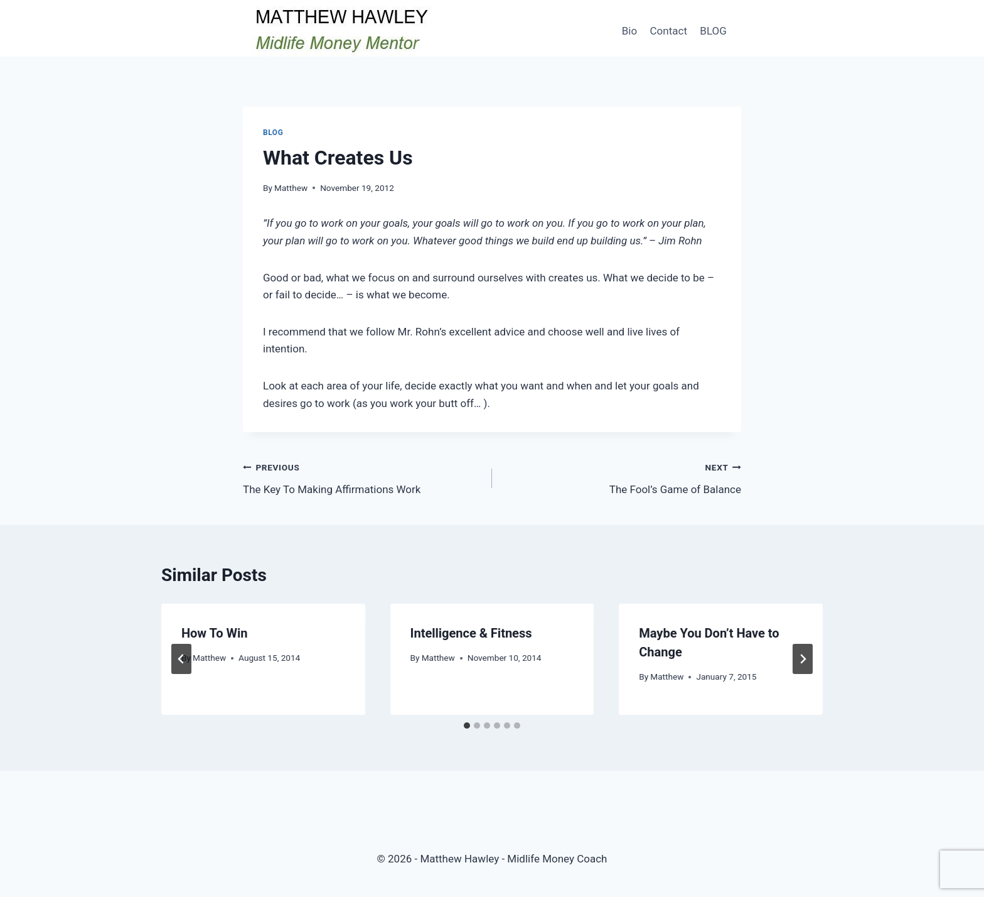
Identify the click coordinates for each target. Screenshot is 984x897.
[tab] (467, 725)
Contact (668, 30)
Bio (629, 30)
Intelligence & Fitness (471, 633)
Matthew (291, 188)
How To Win (214, 633)
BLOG (713, 30)
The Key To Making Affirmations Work (362, 477)
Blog (273, 132)
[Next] (803, 659)
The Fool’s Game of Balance (622, 477)
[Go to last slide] (181, 659)
